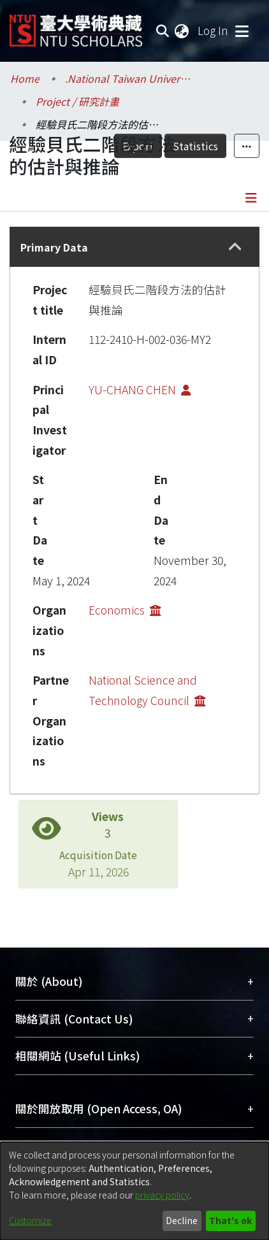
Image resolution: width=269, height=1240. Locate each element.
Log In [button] (213, 30)
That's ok (230, 1220)
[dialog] (134, 1191)
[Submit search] (162, 30)
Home (25, 78)
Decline (182, 1220)
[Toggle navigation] (241, 30)
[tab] (134, 247)
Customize (30, 1220)
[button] (235, 247)
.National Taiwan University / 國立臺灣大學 (129, 78)
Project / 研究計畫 (77, 101)
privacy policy (162, 1194)
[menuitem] (182, 30)
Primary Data (54, 247)
